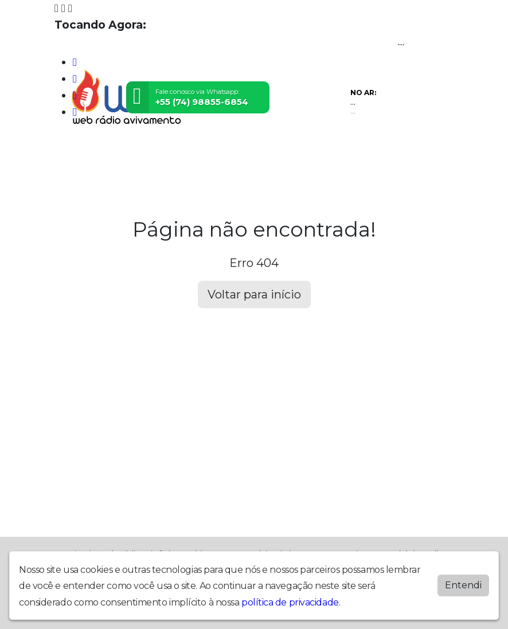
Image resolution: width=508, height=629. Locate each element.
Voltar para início (254, 294)
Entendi (463, 585)
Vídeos (176, 152)
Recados (358, 152)
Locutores (222, 152)
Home (70, 152)
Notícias (270, 152)
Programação (122, 152)
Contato (313, 152)
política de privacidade (290, 602)
